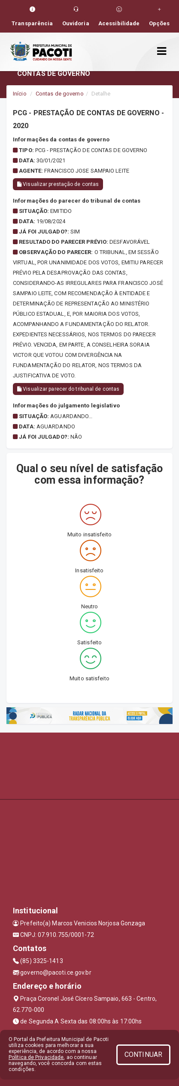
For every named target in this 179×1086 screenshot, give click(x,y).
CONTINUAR (143, 1054)
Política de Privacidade (36, 1057)
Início (20, 93)
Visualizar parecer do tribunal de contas (68, 389)
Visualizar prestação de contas (58, 184)
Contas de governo (60, 93)
